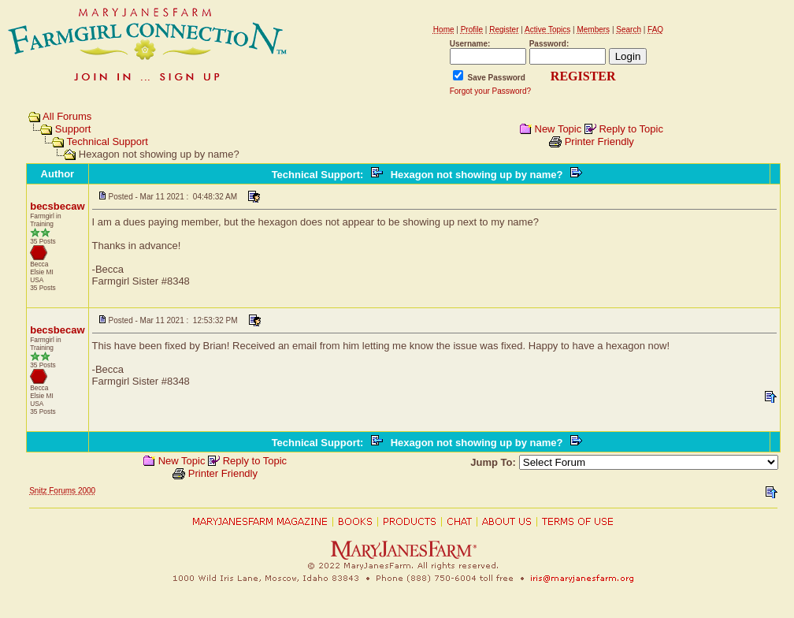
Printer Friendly (599, 141)
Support (73, 129)
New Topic (558, 129)
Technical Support (107, 141)
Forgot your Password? (490, 91)
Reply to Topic (630, 129)
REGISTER (583, 76)
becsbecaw (57, 206)
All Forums (67, 116)
